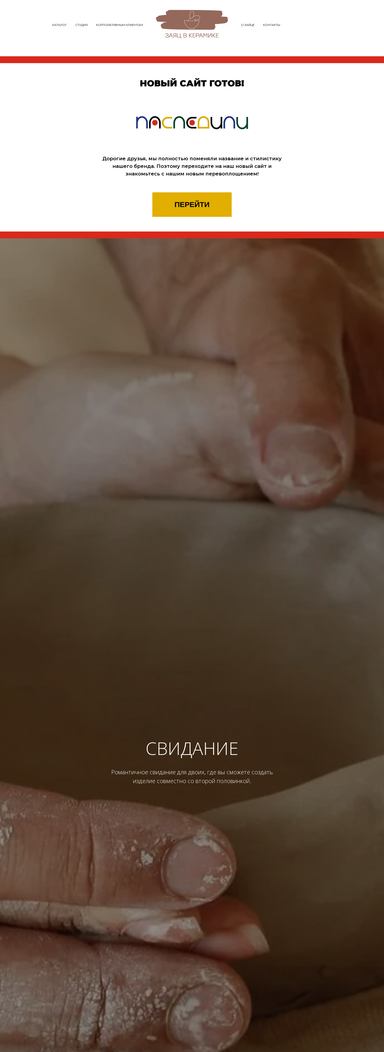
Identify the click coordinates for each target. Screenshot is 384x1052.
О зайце (248, 25)
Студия (81, 25)
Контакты (271, 25)
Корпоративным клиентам (119, 25)
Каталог (59, 25)
